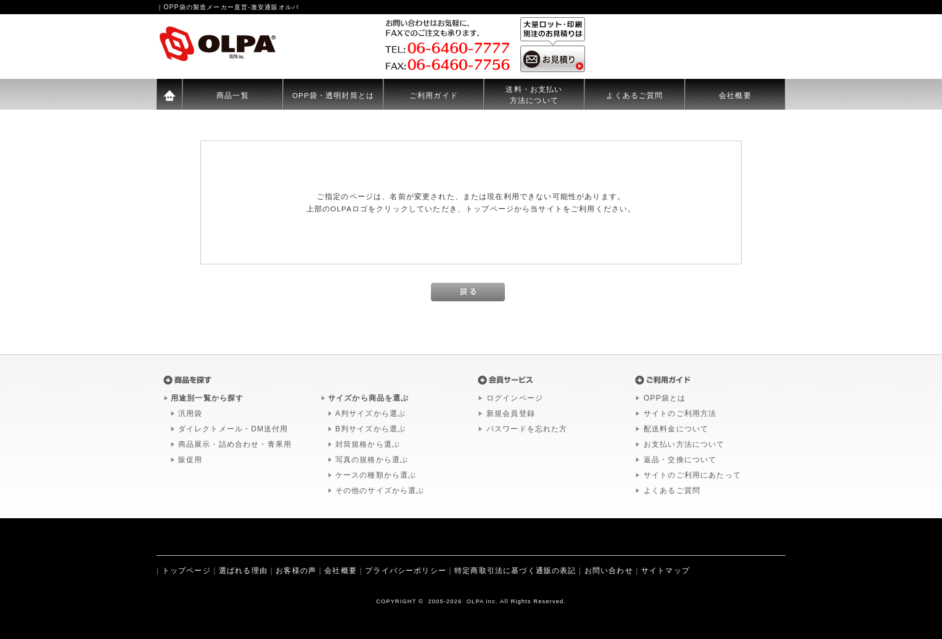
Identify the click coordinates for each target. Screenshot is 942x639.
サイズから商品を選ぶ (368, 398)
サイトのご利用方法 (680, 413)
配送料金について (676, 429)
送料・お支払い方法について (534, 94)
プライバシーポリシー (405, 570)
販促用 (190, 459)
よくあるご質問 (634, 95)
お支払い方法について (684, 444)
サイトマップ (665, 570)
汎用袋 (190, 413)
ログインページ (514, 398)
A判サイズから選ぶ (370, 413)
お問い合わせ (608, 570)
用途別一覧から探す (207, 398)
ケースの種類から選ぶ (376, 475)
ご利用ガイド (433, 95)
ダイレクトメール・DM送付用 (233, 429)
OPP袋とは (665, 398)
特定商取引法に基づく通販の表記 (515, 570)
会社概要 (735, 95)
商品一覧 (232, 95)
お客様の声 (296, 570)
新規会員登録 (510, 413)
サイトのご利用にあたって (692, 475)
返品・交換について (680, 459)
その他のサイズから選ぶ (380, 490)
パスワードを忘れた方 (527, 429)
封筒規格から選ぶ (367, 444)
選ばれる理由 (243, 570)
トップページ (186, 570)
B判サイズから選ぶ (370, 429)
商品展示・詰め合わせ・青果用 (235, 444)
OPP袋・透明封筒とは (333, 95)
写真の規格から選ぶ (371, 459)
